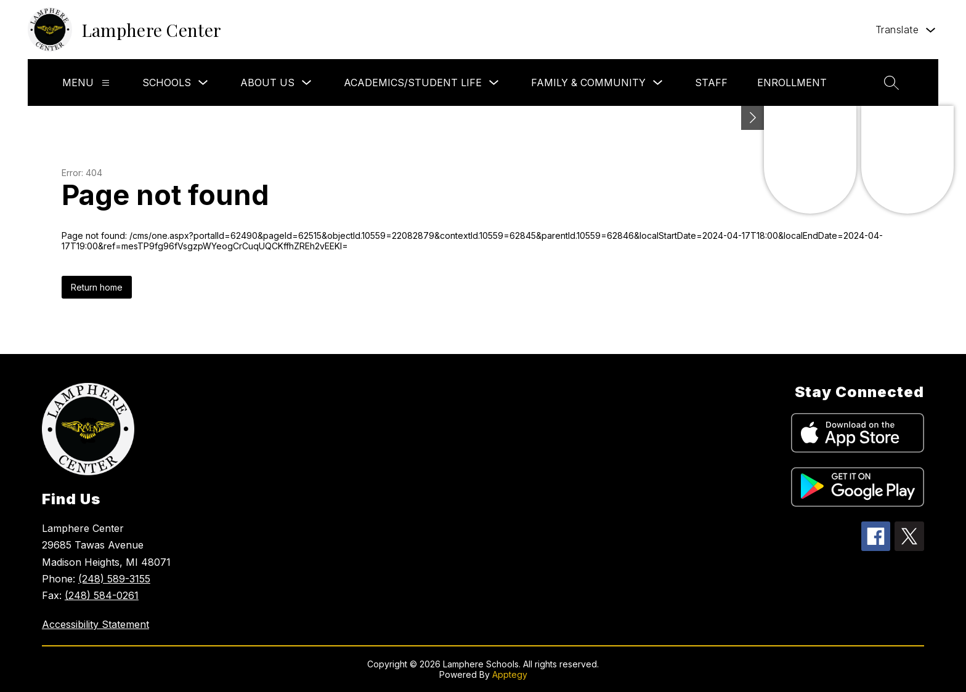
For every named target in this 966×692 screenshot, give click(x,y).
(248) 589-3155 (114, 579)
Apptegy (509, 674)
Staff (711, 82)
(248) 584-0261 (102, 595)
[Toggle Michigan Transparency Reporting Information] (753, 118)
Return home (97, 287)
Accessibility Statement (95, 624)
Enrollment (792, 82)
